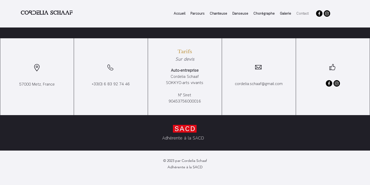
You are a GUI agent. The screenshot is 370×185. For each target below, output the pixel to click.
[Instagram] (327, 13)
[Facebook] (319, 13)
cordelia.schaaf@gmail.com (259, 84)
